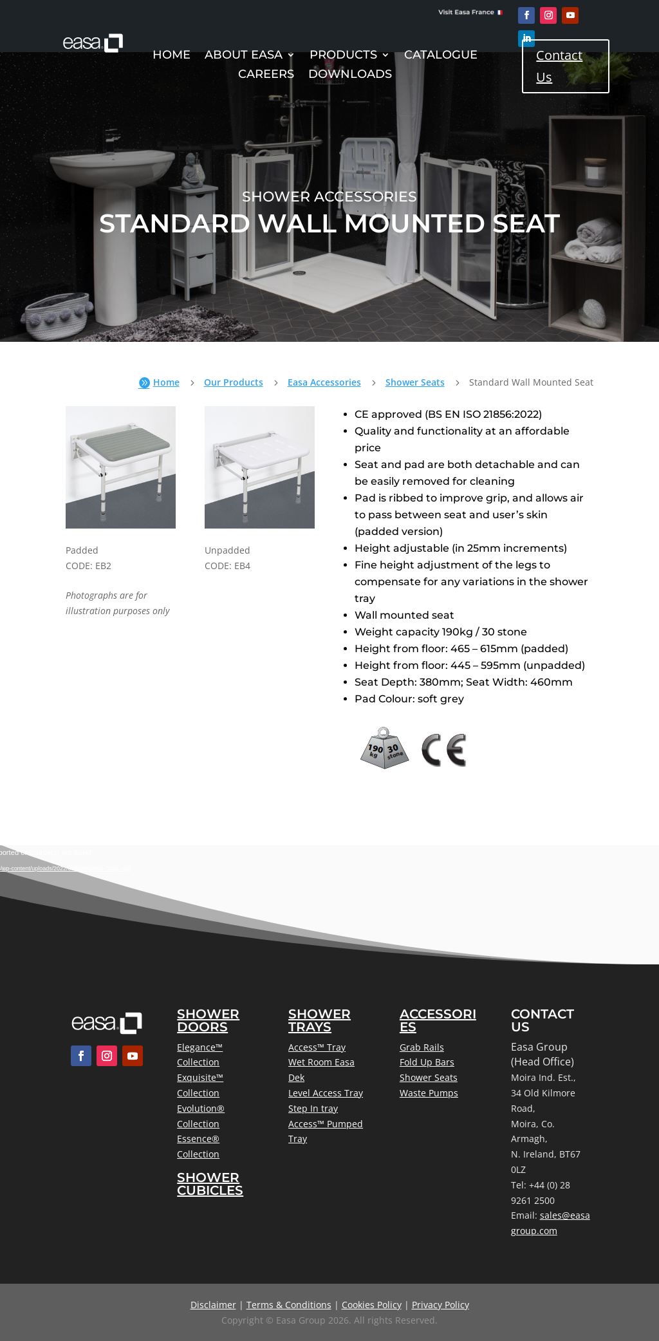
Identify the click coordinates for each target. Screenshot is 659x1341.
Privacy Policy (440, 1305)
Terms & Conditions (288, 1305)
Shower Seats (415, 382)
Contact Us (559, 66)
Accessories (438, 1020)
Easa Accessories (324, 382)
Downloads (350, 75)
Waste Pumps (429, 1093)
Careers (266, 75)
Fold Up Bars (427, 1062)
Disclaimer (213, 1305)
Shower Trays (319, 1020)
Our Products (233, 382)
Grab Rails (422, 1047)
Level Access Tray (325, 1093)
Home (171, 56)
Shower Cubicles (210, 1184)
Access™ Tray (317, 1047)
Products (343, 56)
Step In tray (313, 1108)
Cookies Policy (372, 1305)
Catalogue (441, 56)
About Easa (244, 56)
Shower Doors (208, 1020)
